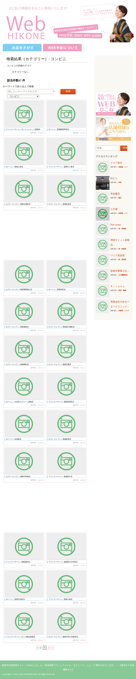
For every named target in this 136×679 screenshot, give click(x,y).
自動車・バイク (123, 310)
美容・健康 (122, 290)
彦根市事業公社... (119, 271)
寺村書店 (115, 194)
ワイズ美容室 (117, 255)
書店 (119, 198)
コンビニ (40, 133)
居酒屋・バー (123, 167)
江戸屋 (114, 209)
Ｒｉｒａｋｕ (117, 286)
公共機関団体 (123, 275)
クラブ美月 (116, 163)
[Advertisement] (45, 235)
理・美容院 (122, 229)
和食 (119, 182)
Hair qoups (115, 224)
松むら (114, 178)
